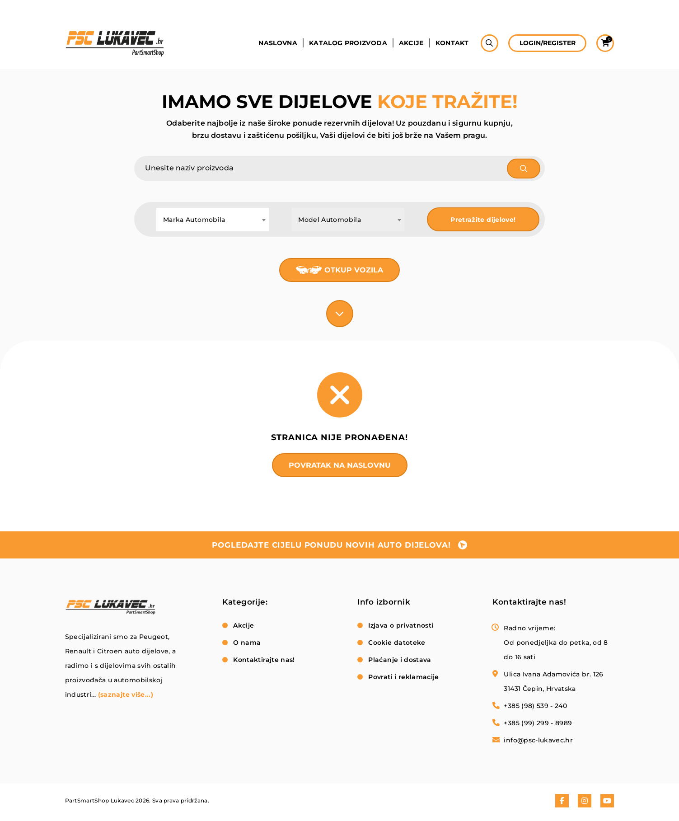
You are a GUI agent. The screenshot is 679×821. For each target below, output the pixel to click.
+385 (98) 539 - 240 (535, 706)
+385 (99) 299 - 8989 (538, 723)
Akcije (410, 44)
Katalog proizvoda (348, 44)
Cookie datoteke (396, 642)
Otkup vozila (353, 270)
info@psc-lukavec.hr (538, 740)
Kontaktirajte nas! (264, 660)
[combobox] (212, 219)
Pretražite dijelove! (482, 220)
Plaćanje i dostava (399, 660)
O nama (247, 642)
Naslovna (277, 44)
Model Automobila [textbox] (329, 220)
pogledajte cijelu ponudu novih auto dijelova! (331, 544)
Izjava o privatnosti (400, 625)
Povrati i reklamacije (403, 677)
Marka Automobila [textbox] (194, 220)
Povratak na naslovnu (340, 465)
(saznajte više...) (125, 694)
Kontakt (451, 44)
